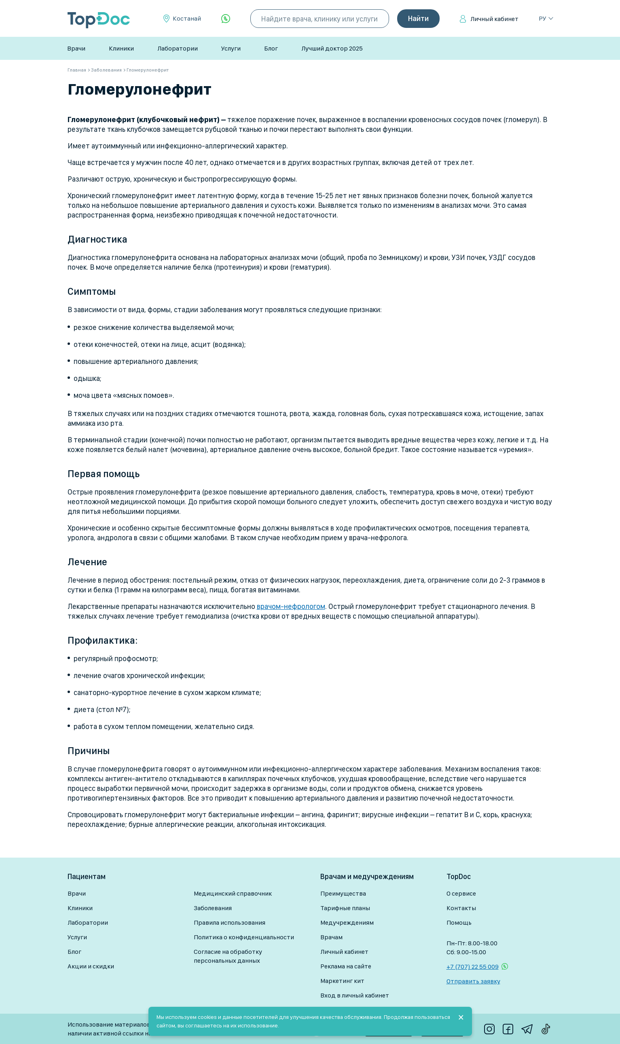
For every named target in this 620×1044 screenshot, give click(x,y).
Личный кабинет (494, 19)
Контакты (461, 908)
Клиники (121, 48)
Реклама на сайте (345, 966)
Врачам (331, 937)
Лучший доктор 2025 (332, 48)
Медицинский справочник (233, 893)
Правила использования (229, 922)
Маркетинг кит (342, 981)
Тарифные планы (345, 908)
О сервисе (461, 893)
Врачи (76, 48)
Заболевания (213, 908)
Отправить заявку (473, 981)
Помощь (459, 922)
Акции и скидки (91, 966)
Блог (271, 48)
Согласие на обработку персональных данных (228, 956)
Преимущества (343, 893)
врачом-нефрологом (291, 606)
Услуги (231, 48)
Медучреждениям (347, 922)
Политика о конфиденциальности (244, 937)
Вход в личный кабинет (354, 995)
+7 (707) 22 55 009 (472, 966)
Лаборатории (177, 48)
